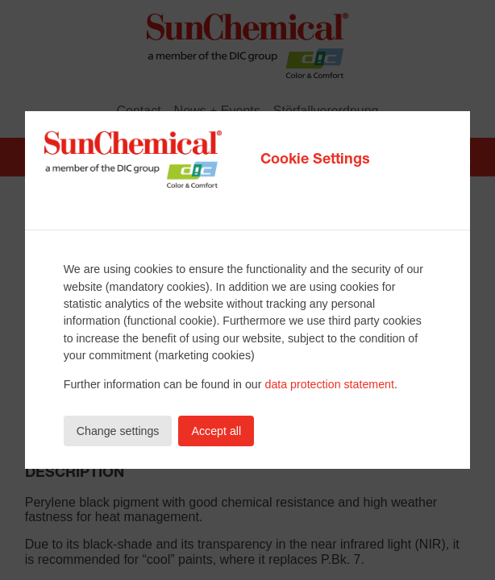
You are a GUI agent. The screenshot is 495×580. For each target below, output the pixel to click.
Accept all (216, 431)
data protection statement (328, 384)
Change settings (118, 431)
